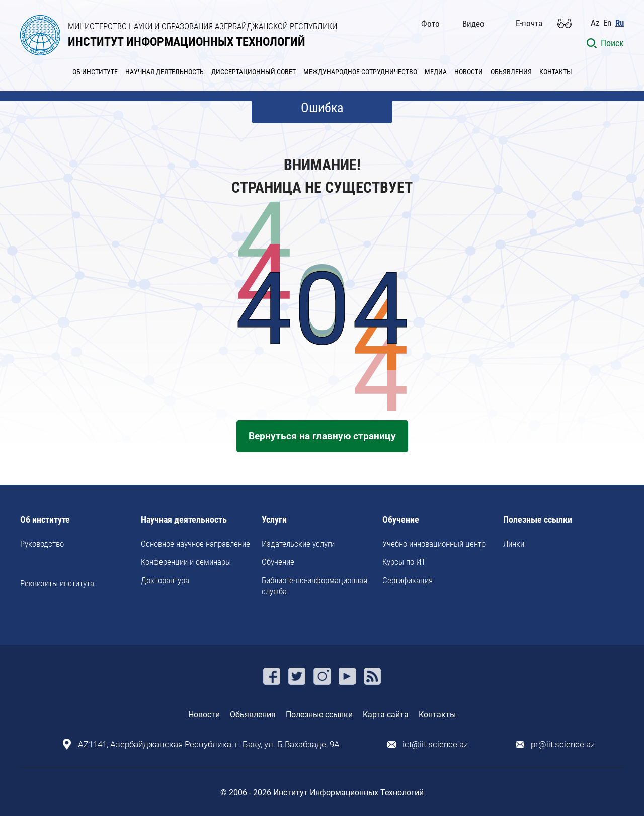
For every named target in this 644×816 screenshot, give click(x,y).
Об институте (45, 520)
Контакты (437, 714)
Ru (619, 23)
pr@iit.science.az (563, 744)
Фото (430, 24)
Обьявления (253, 714)
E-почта (529, 23)
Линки (513, 544)
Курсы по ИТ (404, 562)
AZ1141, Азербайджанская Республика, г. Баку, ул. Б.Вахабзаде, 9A (209, 744)
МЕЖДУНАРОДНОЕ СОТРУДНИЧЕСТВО (360, 72)
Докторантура (165, 580)
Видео (473, 24)
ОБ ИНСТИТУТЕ (95, 72)
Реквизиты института (57, 583)
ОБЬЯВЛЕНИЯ (511, 72)
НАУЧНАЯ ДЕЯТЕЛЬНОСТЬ (164, 72)
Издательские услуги (298, 544)
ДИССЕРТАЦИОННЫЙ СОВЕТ (253, 72)
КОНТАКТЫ (555, 72)
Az (595, 23)
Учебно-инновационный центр (434, 544)
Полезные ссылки (537, 520)
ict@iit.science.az (435, 744)
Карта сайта (386, 714)
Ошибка (322, 107)
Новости (204, 714)
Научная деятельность (184, 520)
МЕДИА (436, 72)
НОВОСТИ (468, 72)
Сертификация (407, 580)
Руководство (42, 544)
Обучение (278, 562)
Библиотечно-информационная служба (314, 585)
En (607, 23)
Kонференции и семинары (186, 562)
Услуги (274, 520)
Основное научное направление (195, 544)
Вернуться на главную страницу (322, 436)
